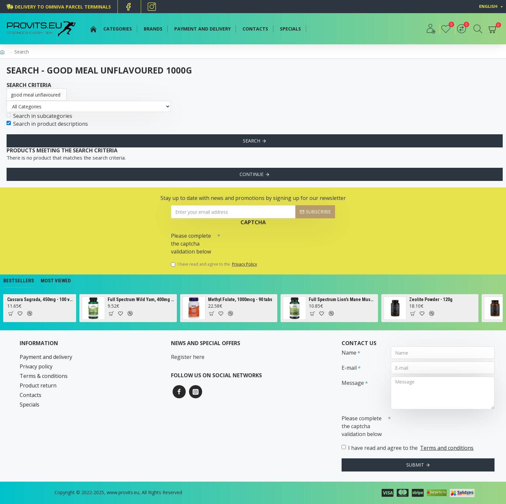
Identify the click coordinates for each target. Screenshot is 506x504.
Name (349, 352)
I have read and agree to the (214, 264)
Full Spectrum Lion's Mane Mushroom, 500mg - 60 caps (354, 299)
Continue (252, 174)
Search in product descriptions (47, 123)
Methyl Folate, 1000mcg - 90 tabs (253, 299)
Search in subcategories (39, 116)
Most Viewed (56, 281)
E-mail (349, 367)
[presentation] (266, 241)
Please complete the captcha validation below (191, 243)
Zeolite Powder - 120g (443, 299)
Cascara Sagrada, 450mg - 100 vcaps (52, 299)
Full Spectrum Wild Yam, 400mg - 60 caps (153, 299)
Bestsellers (18, 281)
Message (353, 382)
